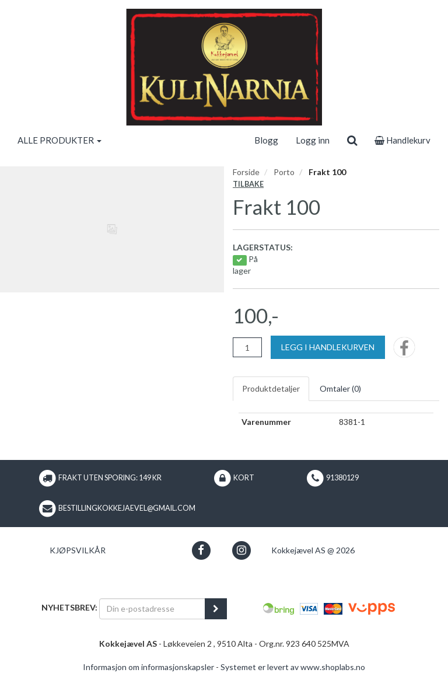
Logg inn (313, 140)
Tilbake (248, 184)
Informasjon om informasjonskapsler (148, 667)
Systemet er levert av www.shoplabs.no (292, 667)
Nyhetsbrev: (69, 607)
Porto (284, 172)
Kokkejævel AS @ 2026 (313, 550)
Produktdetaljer (271, 388)
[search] (352, 140)
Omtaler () (340, 388)
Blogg (266, 140)
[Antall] (247, 347)
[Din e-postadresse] (152, 608)
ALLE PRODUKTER (60, 140)
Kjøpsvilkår (78, 550)
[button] (200, 550)
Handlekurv (402, 140)
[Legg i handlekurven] (328, 347)
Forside (246, 172)
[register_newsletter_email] (216, 608)
